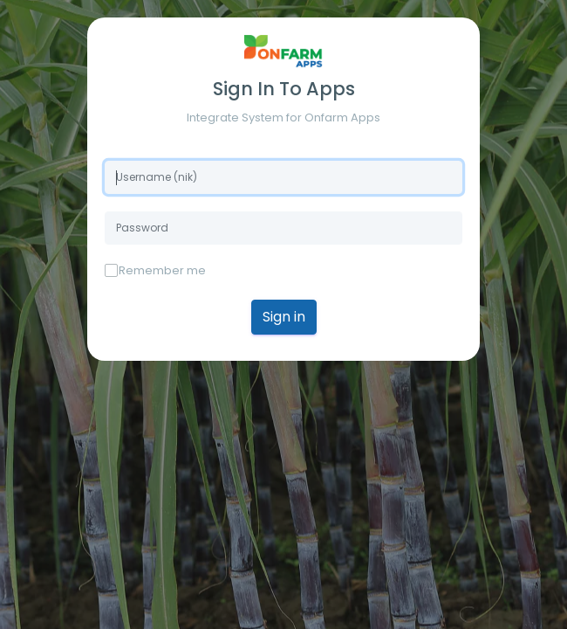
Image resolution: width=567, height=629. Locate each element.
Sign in (284, 317)
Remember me (162, 270)
